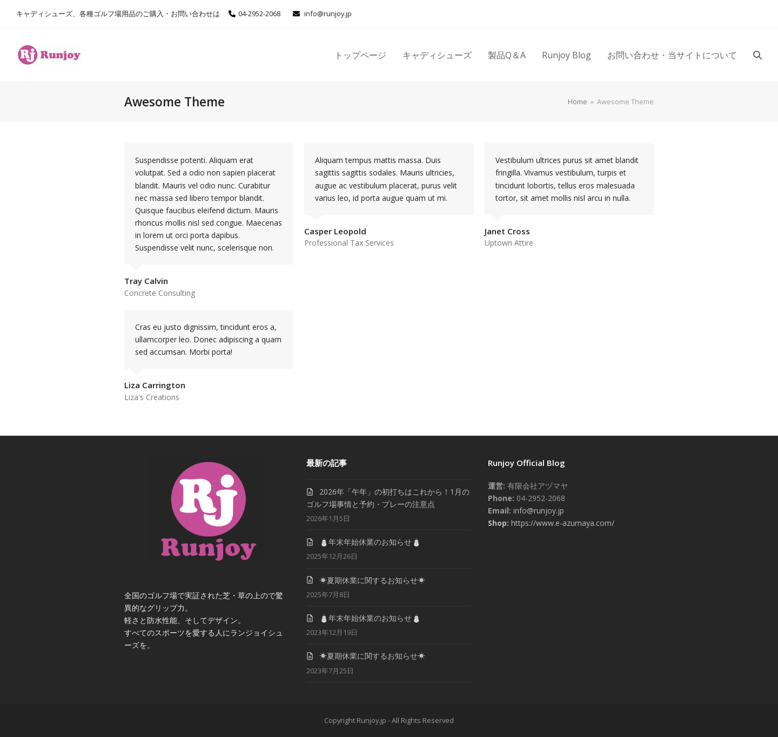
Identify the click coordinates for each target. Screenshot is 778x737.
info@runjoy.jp (328, 13)
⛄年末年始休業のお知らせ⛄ (370, 542)
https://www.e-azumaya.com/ (561, 523)
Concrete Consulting (159, 293)
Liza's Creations (151, 397)
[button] (757, 55)
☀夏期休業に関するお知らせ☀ (372, 580)
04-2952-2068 (259, 13)
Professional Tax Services (349, 243)
